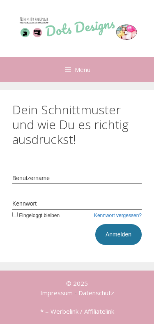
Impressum (56, 293)
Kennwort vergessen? (118, 215)
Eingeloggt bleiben (36, 215)
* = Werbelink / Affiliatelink (77, 311)
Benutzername (31, 178)
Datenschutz (96, 293)
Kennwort (24, 203)
